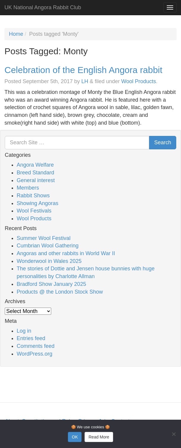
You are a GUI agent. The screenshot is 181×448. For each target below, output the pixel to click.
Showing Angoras (37, 203)
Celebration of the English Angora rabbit (83, 70)
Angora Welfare (35, 165)
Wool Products (138, 81)
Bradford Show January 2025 (51, 284)
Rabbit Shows (33, 196)
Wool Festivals (34, 211)
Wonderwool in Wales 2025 (49, 261)
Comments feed (35, 346)
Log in (24, 331)
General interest (36, 180)
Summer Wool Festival (44, 238)
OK (75, 437)
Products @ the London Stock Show (60, 292)
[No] (174, 434)
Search (162, 142)
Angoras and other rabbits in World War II (66, 253)
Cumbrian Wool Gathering (48, 246)
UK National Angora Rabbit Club (42, 7)
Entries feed (31, 338)
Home (16, 34)
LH (84, 81)
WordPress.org (34, 354)
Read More (98, 437)
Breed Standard (35, 173)
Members (28, 188)
